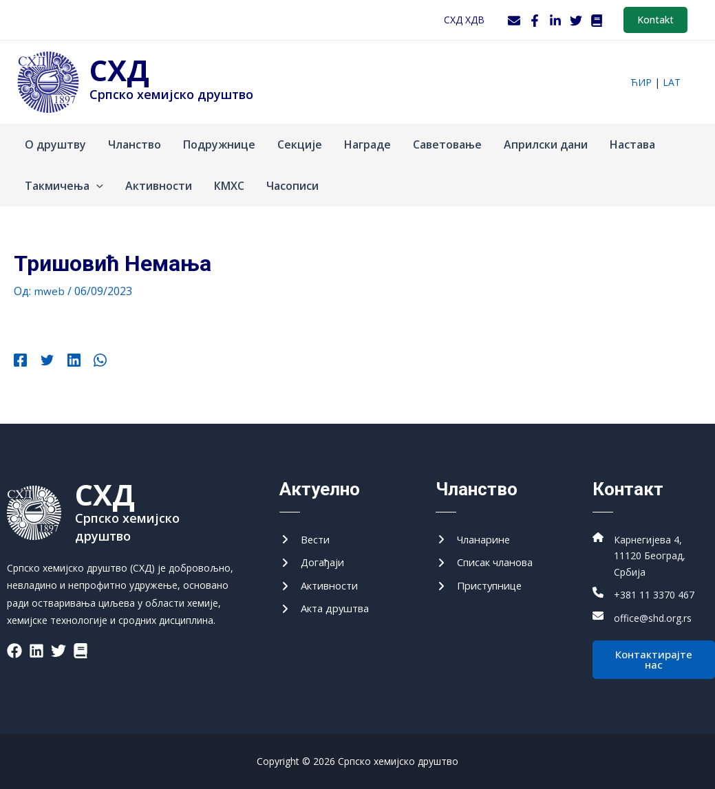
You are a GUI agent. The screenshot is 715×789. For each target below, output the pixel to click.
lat (672, 82)
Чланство (134, 144)
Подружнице (219, 144)
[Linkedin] (65, 362)
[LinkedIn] (555, 20)
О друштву (55, 144)
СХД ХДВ (464, 19)
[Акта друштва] (328, 606)
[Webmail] (514, 20)
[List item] (14, 642)
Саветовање (447, 144)
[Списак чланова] (489, 557)
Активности (158, 185)
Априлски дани (546, 144)
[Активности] (322, 581)
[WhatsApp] (88, 362)
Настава (632, 144)
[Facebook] (535, 20)
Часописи (292, 185)
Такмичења (64, 185)
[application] (96, 185)
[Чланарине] (476, 532)
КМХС (229, 185)
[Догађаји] (314, 557)
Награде (367, 144)
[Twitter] (576, 20)
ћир (641, 82)
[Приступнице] (483, 581)
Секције (299, 144)
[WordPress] (596, 20)
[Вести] (305, 532)
